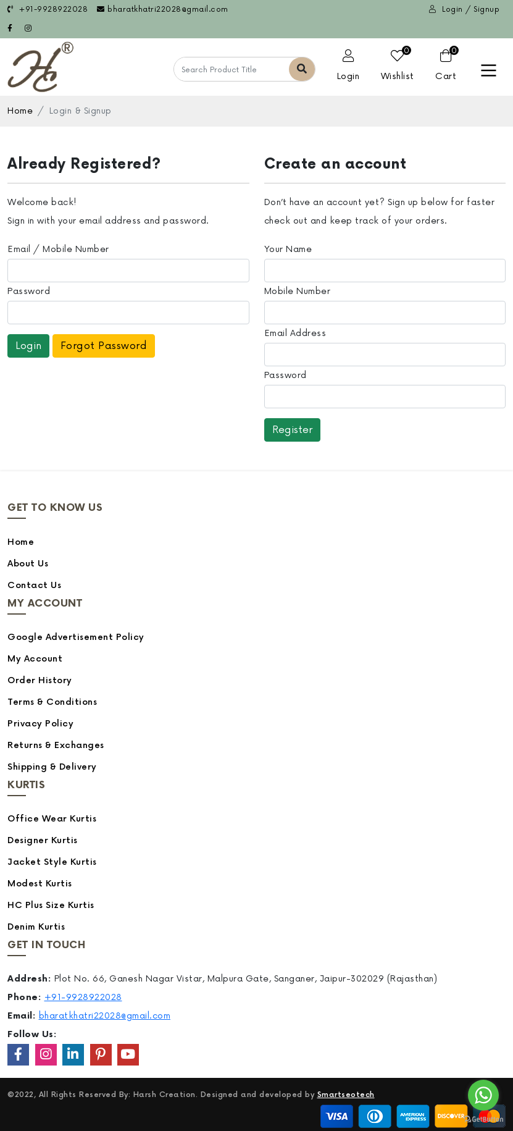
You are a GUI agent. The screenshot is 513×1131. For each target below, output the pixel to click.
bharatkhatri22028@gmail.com (162, 9)
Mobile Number (297, 291)
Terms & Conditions (52, 702)
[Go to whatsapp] (483, 1095)
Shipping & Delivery (52, 767)
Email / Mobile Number (58, 249)
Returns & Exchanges (55, 745)
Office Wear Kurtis (51, 819)
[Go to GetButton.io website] (483, 1118)
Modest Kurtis (39, 883)
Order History (39, 680)
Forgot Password (104, 346)
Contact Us (34, 585)
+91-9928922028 (47, 9)
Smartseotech (346, 1094)
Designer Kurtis (42, 840)
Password (28, 291)
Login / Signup (464, 9)
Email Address (295, 333)
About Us (27, 563)
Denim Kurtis (36, 927)
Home (20, 111)
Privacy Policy (40, 723)
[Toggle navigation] (488, 70)
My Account (34, 659)
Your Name (288, 249)
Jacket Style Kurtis (52, 862)
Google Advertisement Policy (75, 637)
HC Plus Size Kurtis (50, 905)
